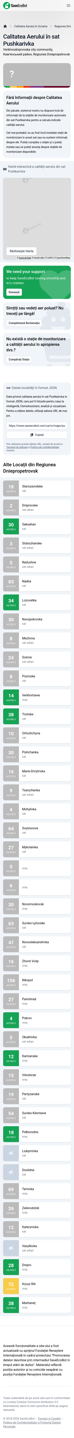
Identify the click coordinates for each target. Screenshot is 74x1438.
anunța (36, 147)
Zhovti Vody (45, 961)
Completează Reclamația (24, 323)
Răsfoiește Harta (21, 251)
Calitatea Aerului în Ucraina (30, 26)
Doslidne (45, 1170)
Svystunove (45, 828)
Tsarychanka (45, 790)
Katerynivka (45, 1227)
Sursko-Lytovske (45, 923)
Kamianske (45, 1056)
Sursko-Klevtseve (45, 1113)
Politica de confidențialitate (45, 447)
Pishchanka (45, 752)
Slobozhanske (45, 543)
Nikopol (45, 980)
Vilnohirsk (45, 1075)
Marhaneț (45, 1303)
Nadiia (45, 581)
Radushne (45, 562)
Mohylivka (45, 809)
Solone (45, 657)
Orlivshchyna (45, 733)
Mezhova (45, 638)
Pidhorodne (45, 1132)
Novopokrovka (45, 619)
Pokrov (45, 1018)
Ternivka (45, 1189)
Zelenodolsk (45, 1208)
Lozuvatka (45, 600)
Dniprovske (45, 505)
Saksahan (45, 524)
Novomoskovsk (45, 904)
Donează (14, 292)
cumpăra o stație (38, 142)
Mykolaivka (45, 847)
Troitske (45, 714)
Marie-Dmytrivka (45, 771)
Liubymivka (45, 1151)
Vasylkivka (45, 1246)
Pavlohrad (45, 999)
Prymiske (45, 676)
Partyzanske (45, 1094)
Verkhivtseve (45, 695)
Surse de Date (25, 258)
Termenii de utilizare (17, 447)
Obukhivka (45, 1037)
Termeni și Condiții (49, 1418)
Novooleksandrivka (45, 942)
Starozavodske (45, 486)
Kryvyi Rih (45, 1284)
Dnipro (45, 1265)
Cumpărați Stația (19, 359)
